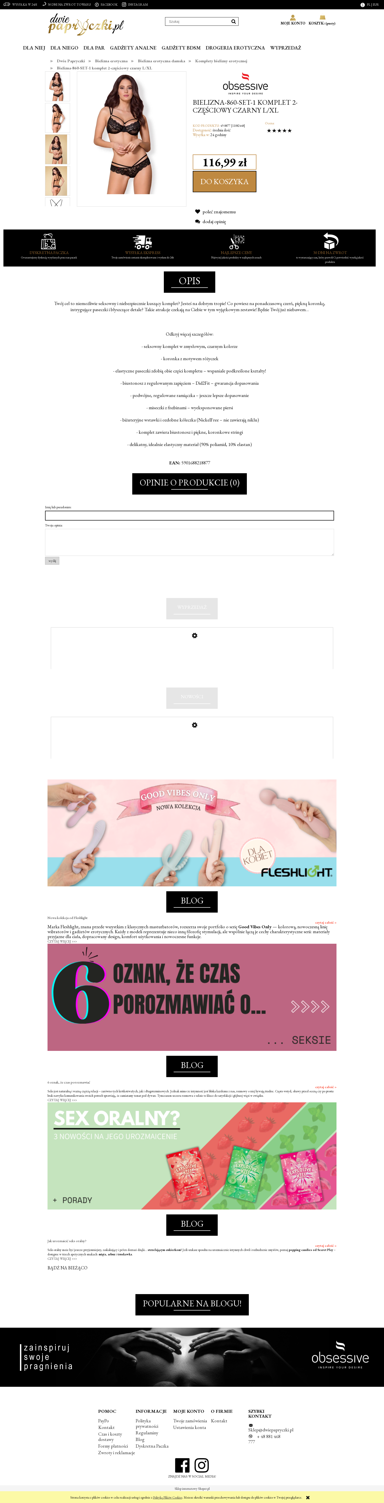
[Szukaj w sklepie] (197, 21)
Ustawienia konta (189, 1438)
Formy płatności (113, 1457)
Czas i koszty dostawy (110, 1447)
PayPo (103, 1431)
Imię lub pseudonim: (58, 507)
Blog (140, 1450)
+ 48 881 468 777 (264, 1449)
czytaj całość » (325, 933)
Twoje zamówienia (190, 1431)
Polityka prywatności (147, 1434)
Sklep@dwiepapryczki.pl (270, 1440)
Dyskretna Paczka (152, 1457)
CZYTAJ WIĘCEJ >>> (62, 952)
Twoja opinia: (54, 525)
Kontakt (106, 1438)
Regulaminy (147, 1443)
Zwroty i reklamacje (116, 1463)
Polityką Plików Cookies (167, 1497)
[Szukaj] (233, 21)
